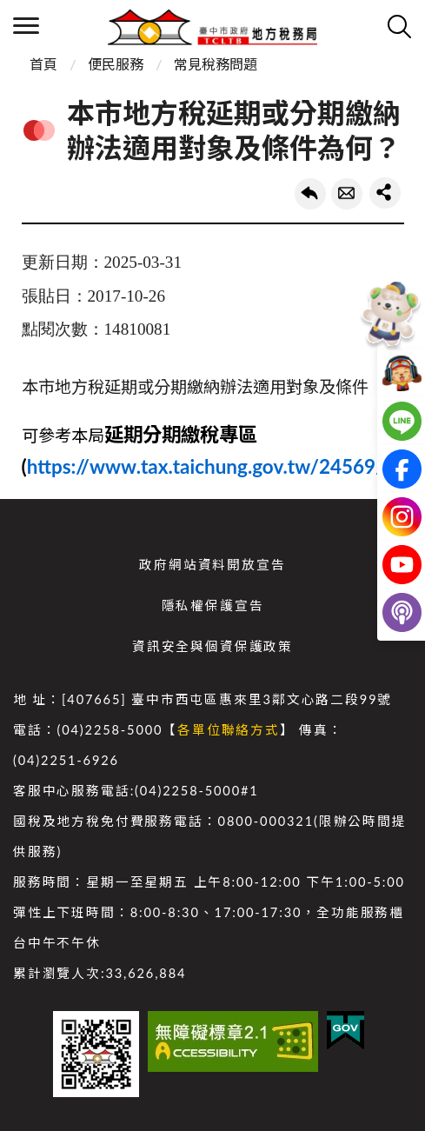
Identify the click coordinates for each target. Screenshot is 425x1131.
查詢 (399, 26)
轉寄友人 (346, 194)
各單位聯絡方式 (228, 729)
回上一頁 (310, 194)
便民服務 (115, 64)
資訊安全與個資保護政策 (212, 646)
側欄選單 (26, 25)
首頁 (43, 64)
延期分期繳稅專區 (180, 434)
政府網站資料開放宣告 (212, 564)
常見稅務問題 (215, 64)
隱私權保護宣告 (213, 605)
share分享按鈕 (385, 193)
